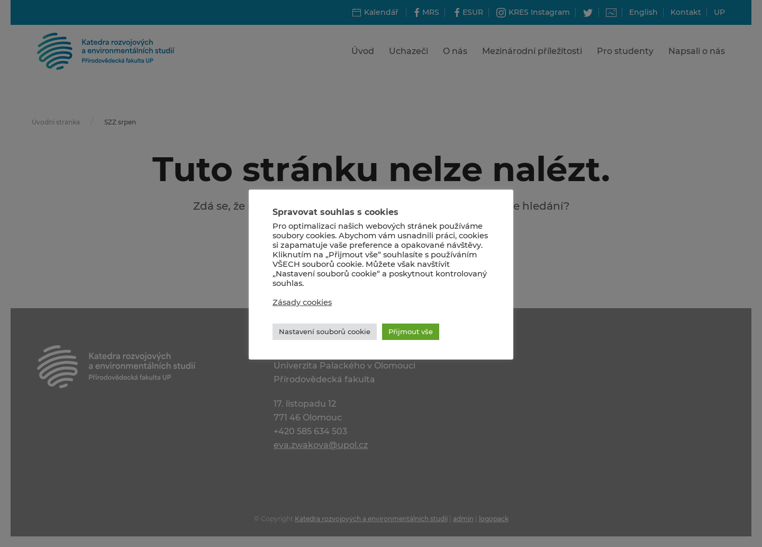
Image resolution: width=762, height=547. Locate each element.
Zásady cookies (302, 302)
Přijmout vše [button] (410, 331)
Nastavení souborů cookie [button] (324, 331)
